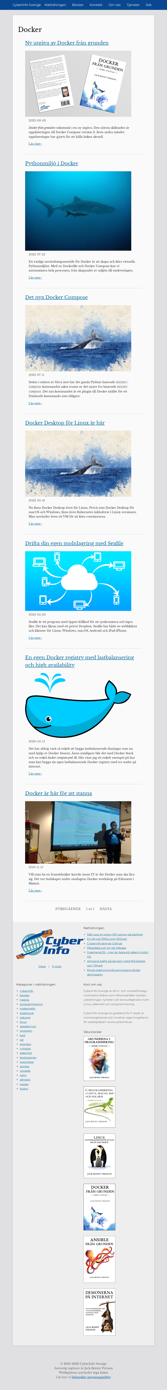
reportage (27, 1062)
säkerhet (26, 1053)
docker (25, 1066)
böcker (25, 995)
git (22, 1039)
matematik (27, 1008)
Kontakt (96, 5)
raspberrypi (28, 1026)
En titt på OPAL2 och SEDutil (107, 939)
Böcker (78, 5)
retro (23, 1075)
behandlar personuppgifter (91, 1377)
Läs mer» (35, 144)
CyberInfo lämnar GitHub (104, 943)
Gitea (42, 966)
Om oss (115, 5)
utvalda (25, 1070)
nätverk (25, 1017)
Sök (149, 5)
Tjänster (133, 5)
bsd (22, 1035)
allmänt (25, 1079)
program (26, 1030)
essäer (24, 1084)
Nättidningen (55, 5)
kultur (24, 1088)
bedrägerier (28, 1057)
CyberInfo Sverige (27, 5)
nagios (24, 999)
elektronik (27, 1013)
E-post (56, 966)
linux (23, 1022)
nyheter (25, 1048)
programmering (31, 1004)
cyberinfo (26, 991)
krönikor (25, 1044)
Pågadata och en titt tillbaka (106, 948)
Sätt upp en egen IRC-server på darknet (115, 934)
